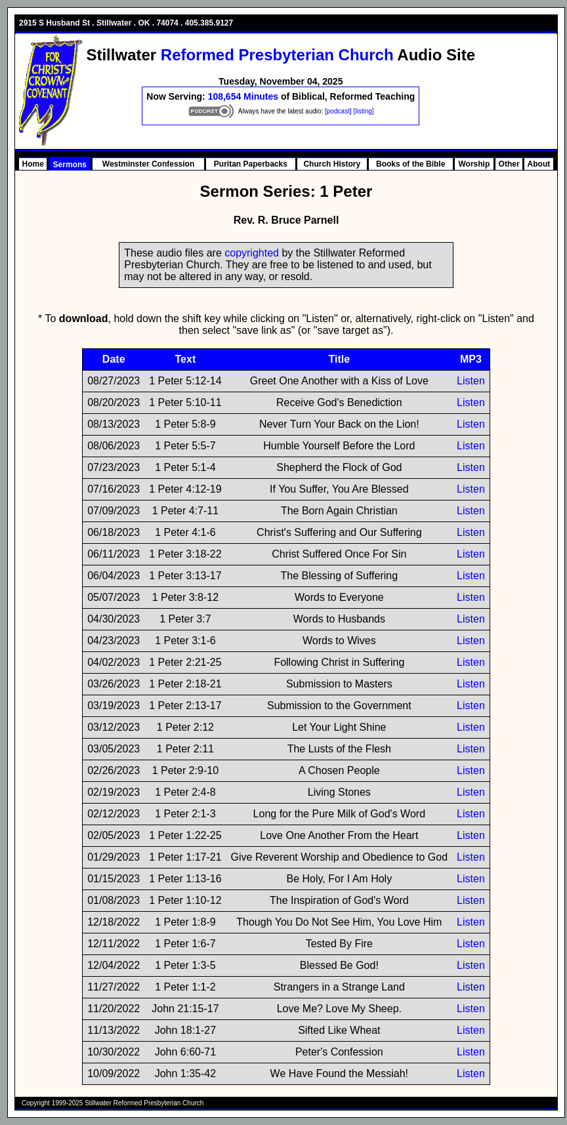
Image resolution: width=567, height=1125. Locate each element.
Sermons (70, 164)
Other (509, 164)
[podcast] (338, 111)
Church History (331, 164)
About (539, 164)
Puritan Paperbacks (250, 164)
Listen (471, 380)
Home (33, 164)
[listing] (364, 111)
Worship (474, 164)
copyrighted (251, 252)
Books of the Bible (410, 164)
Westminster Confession (148, 164)
